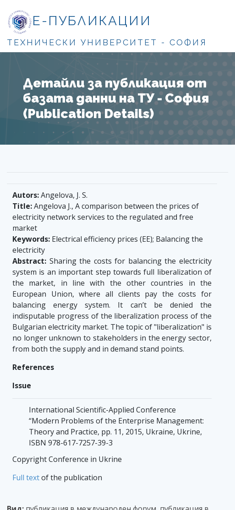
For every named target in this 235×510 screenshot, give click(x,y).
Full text (25, 477)
